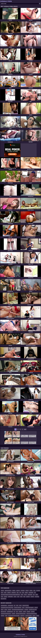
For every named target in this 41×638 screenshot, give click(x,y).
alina (18, 596)
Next (25, 429)
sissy (23, 592)
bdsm (22, 594)
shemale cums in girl (32, 609)
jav (14, 605)
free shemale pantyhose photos (17, 609)
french (25, 594)
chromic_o (22, 615)
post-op (36, 607)
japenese (28, 596)
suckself (13, 613)
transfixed (22, 590)
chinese (2, 590)
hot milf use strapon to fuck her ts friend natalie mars (10, 594)
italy (17, 592)
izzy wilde (38, 590)
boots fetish (31, 592)
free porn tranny (25, 605)
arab (34, 590)
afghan (26, 592)
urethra (24, 611)
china (21, 596)
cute (17, 611)
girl (33, 594)
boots (5, 592)
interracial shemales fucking (31, 613)
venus (20, 605)
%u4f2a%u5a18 (10, 611)
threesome (14, 592)
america (9, 609)
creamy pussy (10, 605)
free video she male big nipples (13, 615)
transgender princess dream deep (7, 607)
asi (14, 611)
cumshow (26, 609)
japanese (18, 590)
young (6, 609)
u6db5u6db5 (10, 596)
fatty (24, 596)
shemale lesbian (4, 605)
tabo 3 (2, 609)
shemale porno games (29, 607)
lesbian (31, 590)
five (35, 592)
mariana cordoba (29, 615)
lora (20, 592)
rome (2, 596)
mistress (28, 611)
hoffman (8, 592)
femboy (5, 596)
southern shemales (17, 607)
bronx (23, 607)
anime (15, 596)
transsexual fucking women (6, 613)
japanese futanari (8, 590)
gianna (34, 615)
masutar (20, 611)
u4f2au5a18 (30, 594)
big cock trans (3, 598)
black (6, 615)
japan (37, 594)
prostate (32, 611)
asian (2, 592)
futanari (27, 590)
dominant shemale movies (20, 613)
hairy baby (37, 596)
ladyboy (13, 590)
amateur (32, 596)
